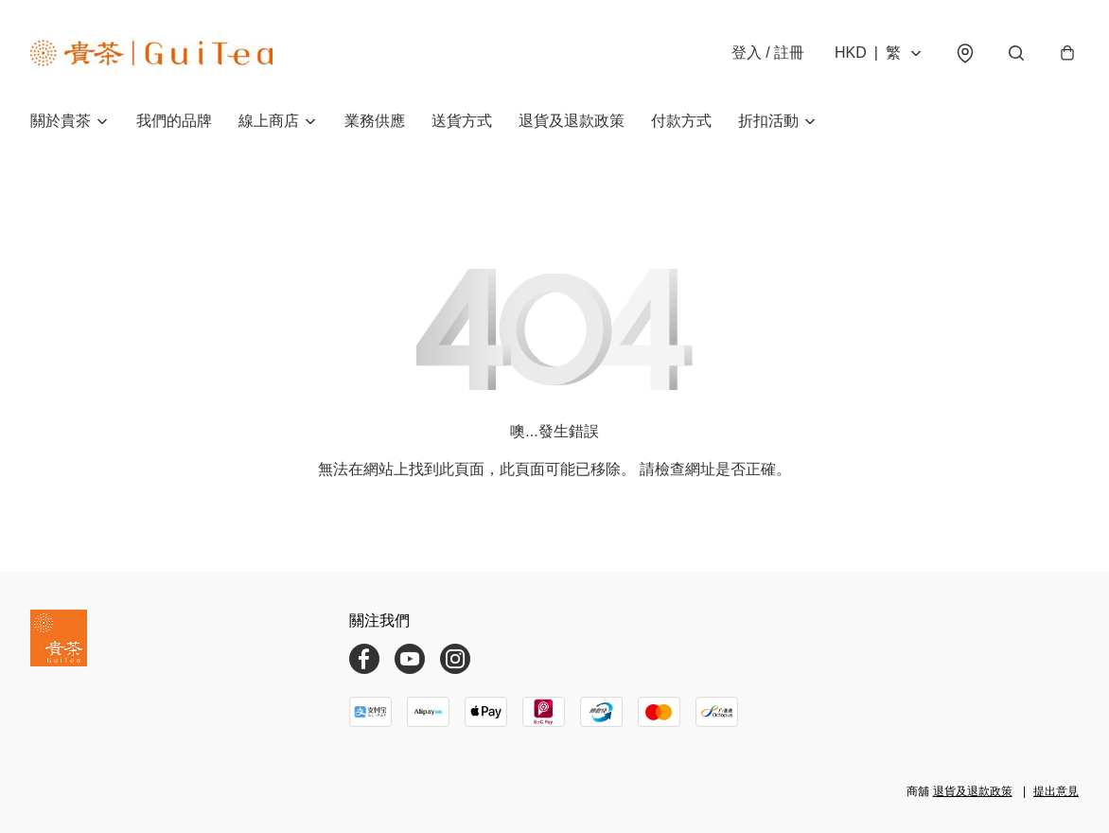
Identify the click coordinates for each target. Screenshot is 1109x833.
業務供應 (374, 121)
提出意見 (1056, 791)
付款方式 (681, 121)
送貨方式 (461, 121)
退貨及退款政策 (572, 121)
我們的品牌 (174, 121)
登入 (767, 52)
